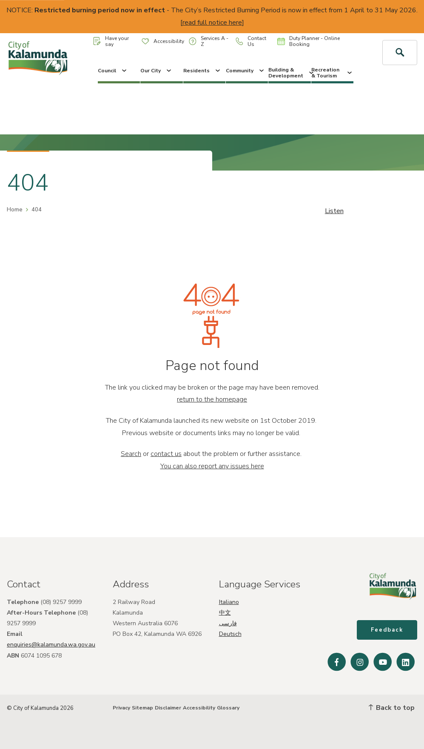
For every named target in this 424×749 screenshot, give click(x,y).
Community (245, 70)
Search (131, 454)
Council (113, 70)
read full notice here (212, 22)
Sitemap (142, 707)
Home (15, 210)
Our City (156, 70)
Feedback (387, 630)
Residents (202, 70)
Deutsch (230, 634)
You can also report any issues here (212, 466)
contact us (166, 454)
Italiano (229, 602)
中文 (225, 613)
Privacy (121, 707)
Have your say (111, 41)
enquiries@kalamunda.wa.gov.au (51, 645)
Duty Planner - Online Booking (308, 41)
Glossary (228, 707)
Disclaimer (168, 707)
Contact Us (251, 41)
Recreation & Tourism (332, 72)
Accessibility (163, 41)
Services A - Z (208, 41)
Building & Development (289, 72)
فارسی (228, 623)
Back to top (392, 707)
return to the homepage (212, 399)
